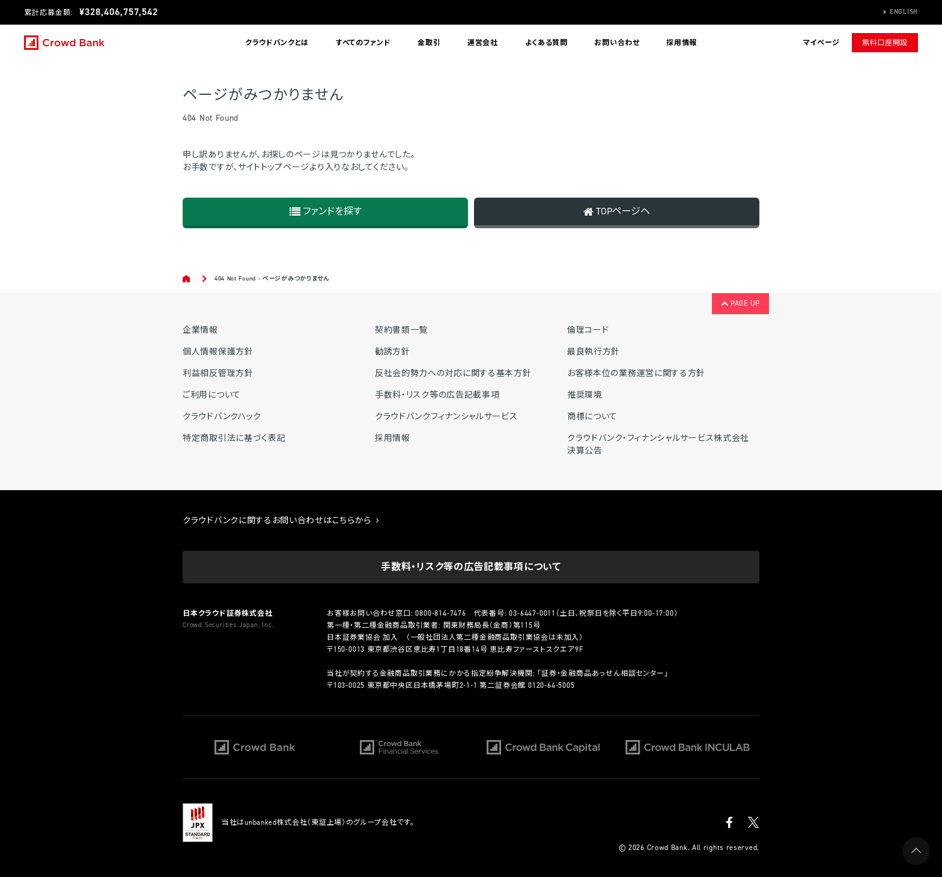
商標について (592, 416)
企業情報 (200, 330)
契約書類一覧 (401, 330)
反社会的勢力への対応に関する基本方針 (453, 373)
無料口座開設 (885, 42)
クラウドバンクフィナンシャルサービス (446, 416)
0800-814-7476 (440, 613)
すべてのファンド (363, 42)
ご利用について (212, 395)
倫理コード (588, 330)
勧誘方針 (392, 351)
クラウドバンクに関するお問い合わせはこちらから (281, 520)
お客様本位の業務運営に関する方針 (636, 373)
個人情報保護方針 (218, 351)
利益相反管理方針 (218, 373)
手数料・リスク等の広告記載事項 (437, 395)
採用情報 (681, 42)
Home (187, 278)
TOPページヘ (616, 211)
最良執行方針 (593, 351)
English (904, 11)
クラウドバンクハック (222, 416)
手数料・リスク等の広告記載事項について (471, 566)
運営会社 (482, 42)
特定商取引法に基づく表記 (234, 438)
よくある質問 (546, 42)
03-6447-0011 (532, 613)
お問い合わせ (616, 42)
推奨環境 (585, 395)
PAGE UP (740, 303)
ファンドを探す (326, 211)
